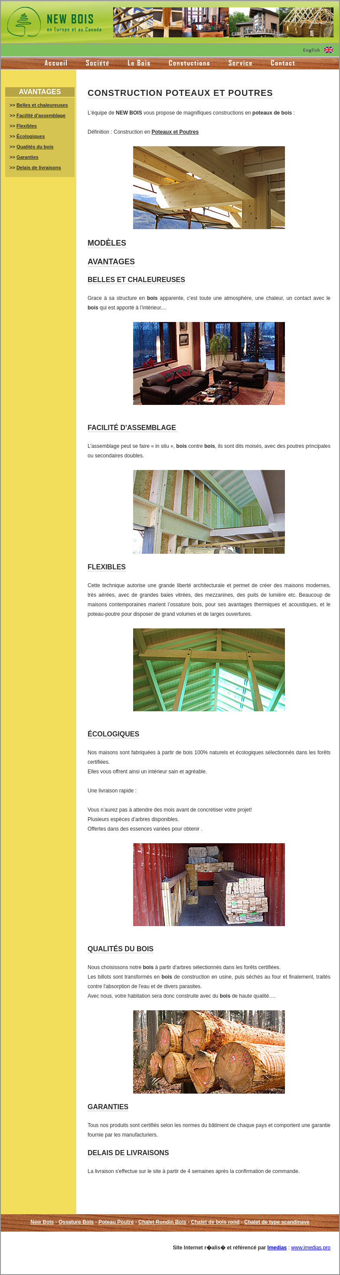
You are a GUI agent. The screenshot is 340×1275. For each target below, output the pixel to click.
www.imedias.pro (310, 1248)
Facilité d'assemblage (40, 115)
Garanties (27, 157)
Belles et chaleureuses (42, 105)
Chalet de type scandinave (277, 1222)
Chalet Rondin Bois (162, 1222)
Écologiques (30, 136)
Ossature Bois (76, 1222)
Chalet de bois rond (215, 1222)
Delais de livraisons (38, 167)
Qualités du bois (35, 146)
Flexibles (26, 125)
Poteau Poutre (116, 1222)
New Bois (42, 1222)
